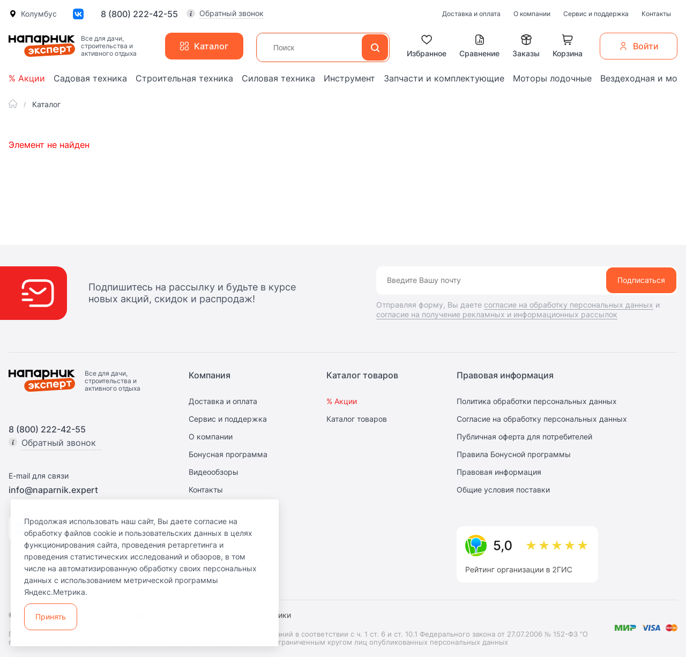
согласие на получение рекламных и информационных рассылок (496, 314)
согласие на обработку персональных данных (568, 304)
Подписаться (641, 280)
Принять (50, 616)
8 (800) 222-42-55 (139, 14)
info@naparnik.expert (53, 489)
